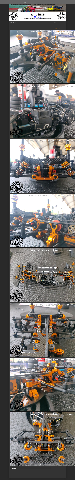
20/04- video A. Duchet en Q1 (58, 67)
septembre (56, 46)
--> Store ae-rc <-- (57, 23)
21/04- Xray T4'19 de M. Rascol (59, 57)
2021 (55, 41)
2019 (55, 43)
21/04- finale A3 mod (57, 55)
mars (56, 73)
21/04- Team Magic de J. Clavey (59, 62)
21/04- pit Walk (57, 59)
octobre (56, 45)
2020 (55, 42)
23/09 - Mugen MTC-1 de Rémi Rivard (59, 31)
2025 (55, 37)
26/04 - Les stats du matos (58, 54)
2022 (55, 40)
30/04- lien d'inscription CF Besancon (59, 51)
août (56, 47)
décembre (56, 44)
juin (55, 48)
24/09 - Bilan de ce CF (57, 28)
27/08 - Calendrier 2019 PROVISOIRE (59, 27)
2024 (55, 38)
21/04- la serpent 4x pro (58, 64)
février (56, 74)
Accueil (31, 470)
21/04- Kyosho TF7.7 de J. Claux (59, 63)
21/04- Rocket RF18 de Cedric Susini (59, 56)
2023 (55, 39)
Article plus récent (13, 470)
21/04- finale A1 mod (57, 58)
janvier (56, 75)
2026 (55, 36)
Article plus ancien (49, 470)
